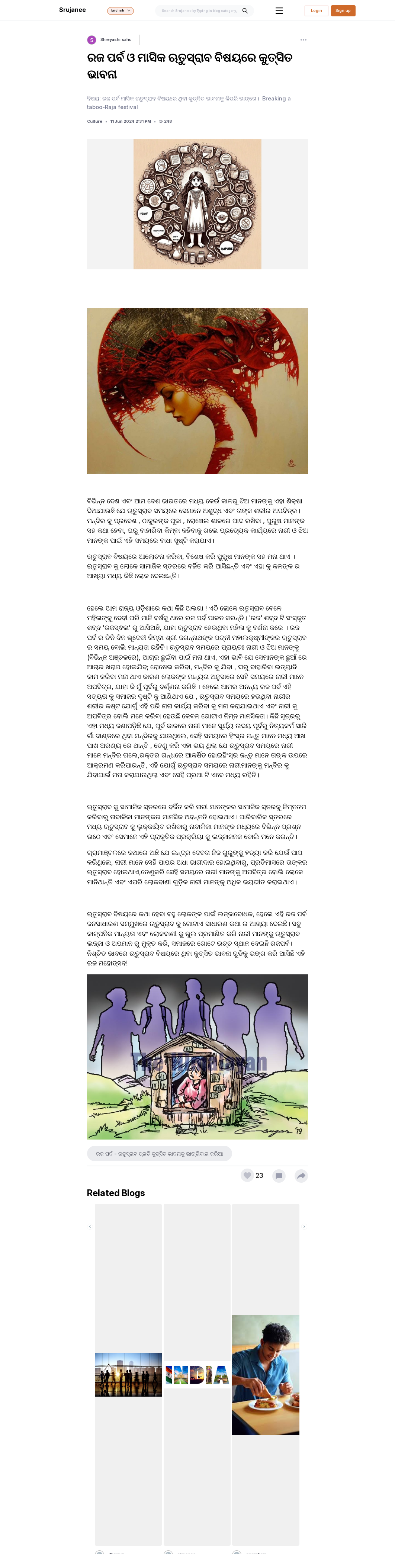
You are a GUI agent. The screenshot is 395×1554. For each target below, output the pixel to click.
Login (316, 10)
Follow (149, 39)
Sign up (343, 10)
